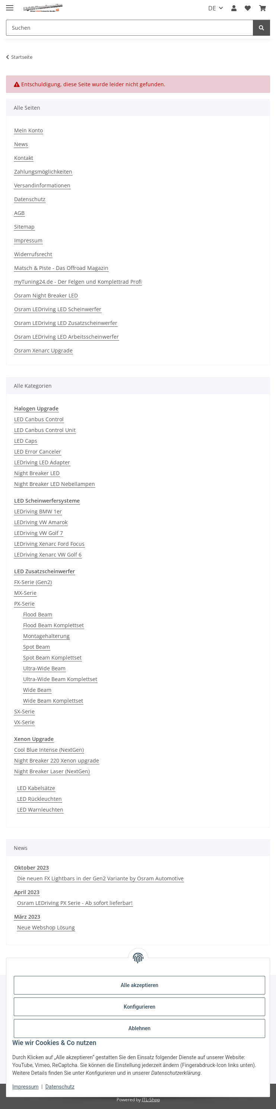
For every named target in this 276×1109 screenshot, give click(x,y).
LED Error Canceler (37, 451)
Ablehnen (139, 1028)
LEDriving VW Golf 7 (38, 532)
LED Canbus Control (39, 419)
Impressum (25, 1087)
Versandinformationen (42, 185)
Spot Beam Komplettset (52, 657)
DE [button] (212, 8)
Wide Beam (37, 689)
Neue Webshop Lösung (46, 927)
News (21, 144)
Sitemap (24, 226)
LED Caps (25, 440)
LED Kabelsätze (36, 788)
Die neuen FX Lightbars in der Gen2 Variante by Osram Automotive (100, 878)
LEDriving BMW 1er (38, 511)
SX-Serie (24, 711)
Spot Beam (36, 646)
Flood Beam (37, 614)
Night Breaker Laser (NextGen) (52, 771)
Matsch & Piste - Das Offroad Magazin (61, 267)
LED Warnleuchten (40, 809)
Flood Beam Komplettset (53, 625)
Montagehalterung (46, 635)
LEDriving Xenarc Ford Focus (49, 543)
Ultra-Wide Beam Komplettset (60, 679)
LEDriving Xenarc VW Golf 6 (48, 554)
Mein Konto (28, 130)
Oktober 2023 (31, 867)
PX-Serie (24, 603)
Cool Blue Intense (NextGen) (49, 749)
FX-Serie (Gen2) (33, 582)
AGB (19, 212)
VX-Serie (24, 722)
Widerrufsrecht (33, 254)
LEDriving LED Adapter (42, 462)
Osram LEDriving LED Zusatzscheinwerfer (65, 322)
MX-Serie (25, 592)
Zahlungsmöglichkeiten (43, 171)
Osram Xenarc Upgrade (43, 350)
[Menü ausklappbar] (9, 4)
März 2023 (27, 916)
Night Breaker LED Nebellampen (54, 483)
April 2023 (26, 892)
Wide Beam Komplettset (53, 700)
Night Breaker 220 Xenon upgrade (56, 760)
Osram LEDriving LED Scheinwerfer (57, 309)
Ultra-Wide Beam (44, 668)
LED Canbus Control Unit (45, 429)
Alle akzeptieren (139, 985)
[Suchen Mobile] (129, 28)
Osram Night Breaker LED (46, 295)
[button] (234, 8)
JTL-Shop (151, 1099)
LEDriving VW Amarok (40, 522)
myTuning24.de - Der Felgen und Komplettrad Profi (78, 281)
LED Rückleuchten (39, 798)
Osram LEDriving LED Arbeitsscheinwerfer (66, 336)
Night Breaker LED (37, 473)
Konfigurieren (139, 1007)
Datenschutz (59, 1087)
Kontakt (23, 157)
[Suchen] (261, 28)
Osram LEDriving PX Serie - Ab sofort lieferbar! (75, 902)
